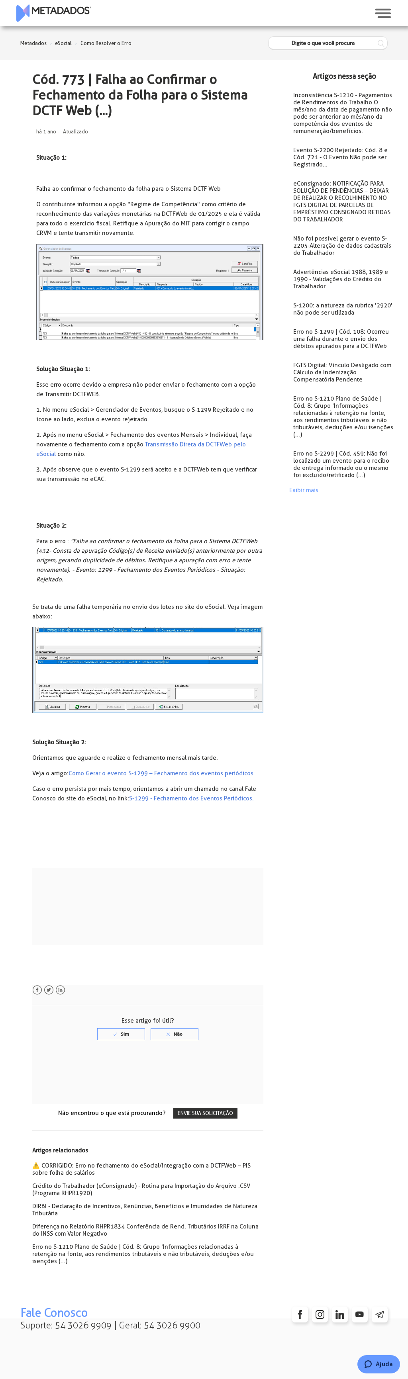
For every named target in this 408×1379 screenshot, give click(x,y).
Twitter (49, 990)
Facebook (37, 990)
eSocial (63, 43)
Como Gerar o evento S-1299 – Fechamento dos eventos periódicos (161, 773)
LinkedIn (60, 990)
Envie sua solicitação (205, 1113)
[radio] (121, 1034)
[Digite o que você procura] (328, 43)
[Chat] (378, 1364)
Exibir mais (303, 490)
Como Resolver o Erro (105, 43)
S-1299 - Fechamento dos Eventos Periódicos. (191, 798)
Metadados (33, 43)
